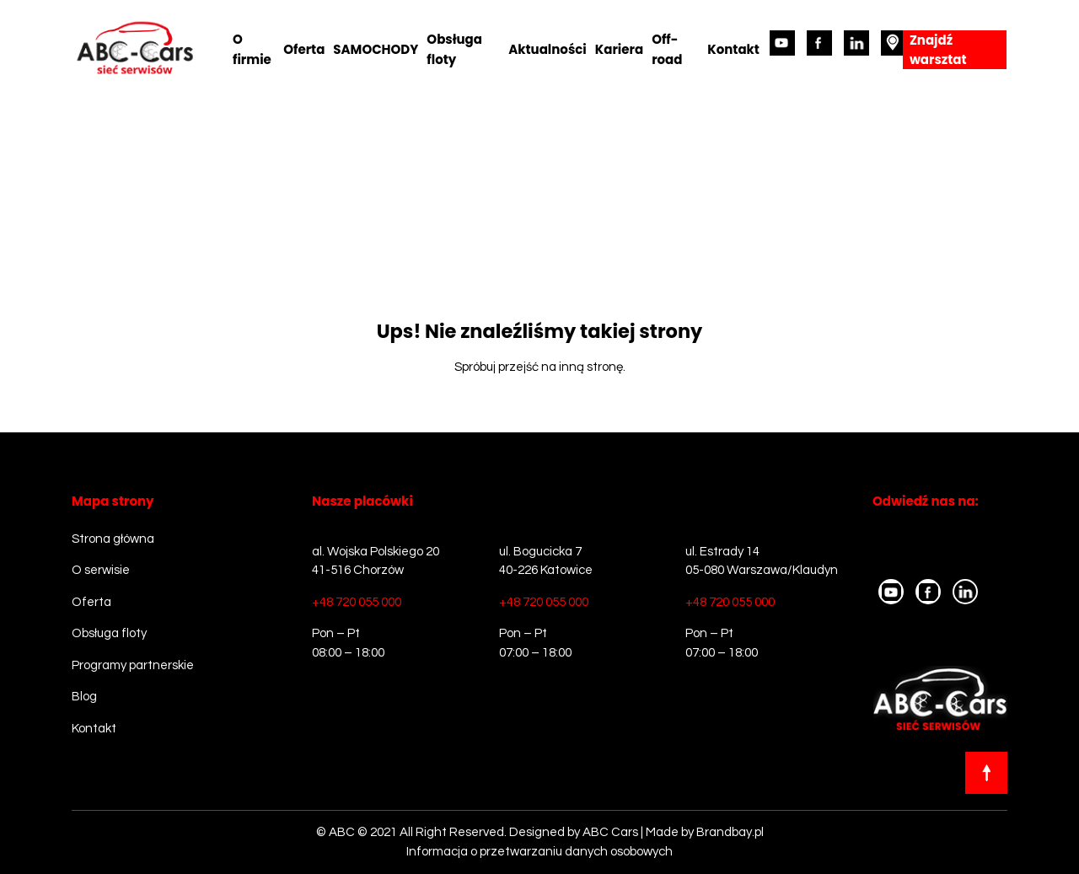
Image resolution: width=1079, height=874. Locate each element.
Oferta (304, 49)
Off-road (667, 49)
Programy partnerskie (133, 665)
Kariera (619, 49)
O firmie (252, 49)
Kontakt (733, 49)
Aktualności (547, 49)
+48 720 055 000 (356, 602)
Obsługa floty (454, 49)
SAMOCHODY (375, 49)
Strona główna (113, 539)
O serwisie (101, 570)
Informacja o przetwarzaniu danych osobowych (539, 851)
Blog (84, 696)
